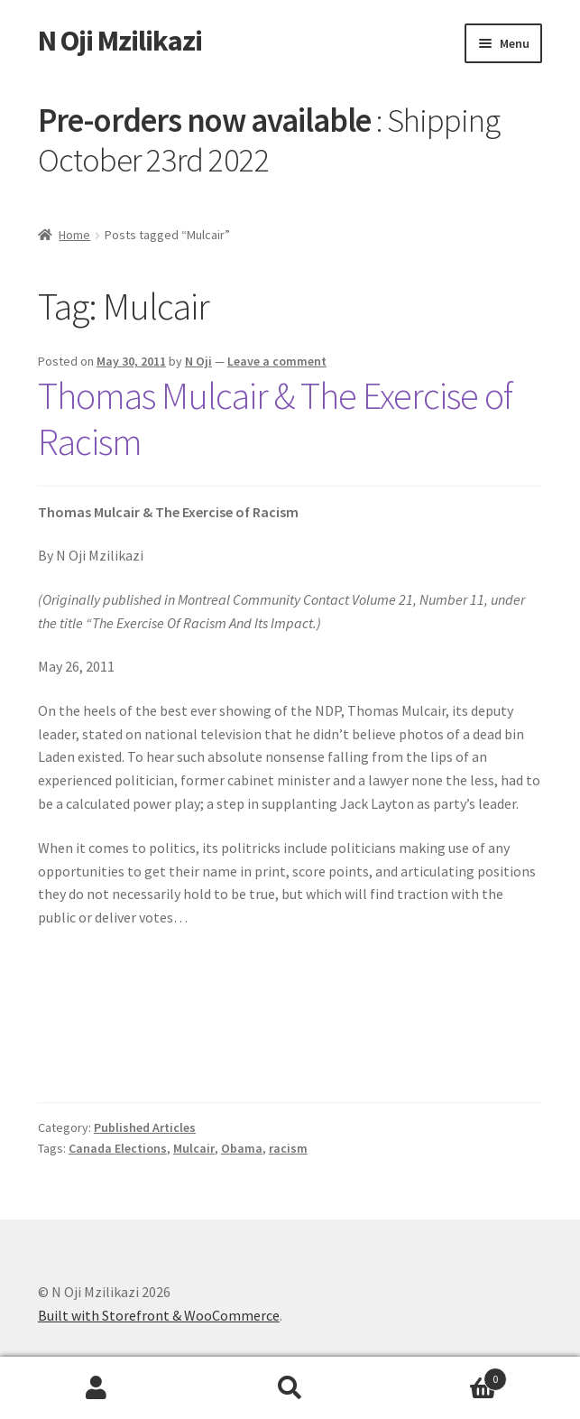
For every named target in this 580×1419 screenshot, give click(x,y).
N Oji (198, 361)
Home (74, 235)
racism (288, 1148)
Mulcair (194, 1148)
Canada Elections (118, 1148)
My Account (96, 1388)
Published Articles (145, 1127)
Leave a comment (277, 361)
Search (289, 1388)
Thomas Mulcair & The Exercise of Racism (275, 418)
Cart (447, 1375)
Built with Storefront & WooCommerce (159, 1315)
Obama (241, 1148)
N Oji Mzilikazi (120, 41)
